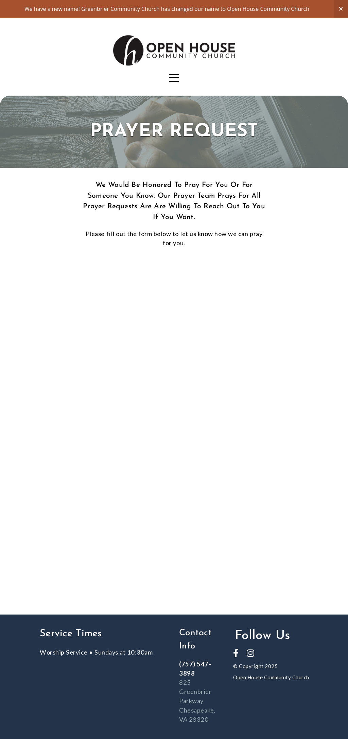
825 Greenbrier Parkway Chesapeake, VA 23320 (197, 701)
